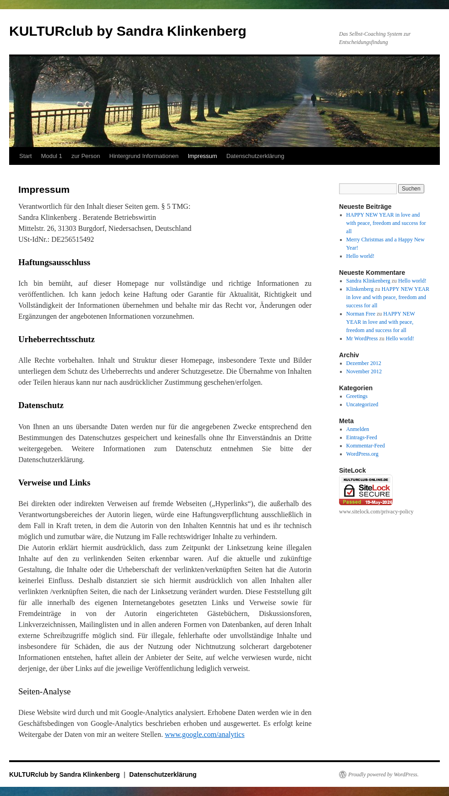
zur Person (85, 156)
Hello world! (360, 256)
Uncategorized (362, 404)
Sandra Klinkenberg (368, 281)
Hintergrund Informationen (144, 156)
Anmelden (357, 429)
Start (25, 156)
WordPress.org (362, 454)
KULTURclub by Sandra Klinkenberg (127, 30)
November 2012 (364, 371)
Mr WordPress (362, 338)
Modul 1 (51, 156)
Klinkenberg (360, 289)
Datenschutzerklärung (255, 156)
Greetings (357, 396)
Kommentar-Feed (365, 445)
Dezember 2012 (363, 363)
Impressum (202, 156)
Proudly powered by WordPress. (383, 774)
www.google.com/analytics (205, 734)
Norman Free (361, 314)
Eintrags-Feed (361, 437)
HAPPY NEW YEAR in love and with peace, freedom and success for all (386, 223)
